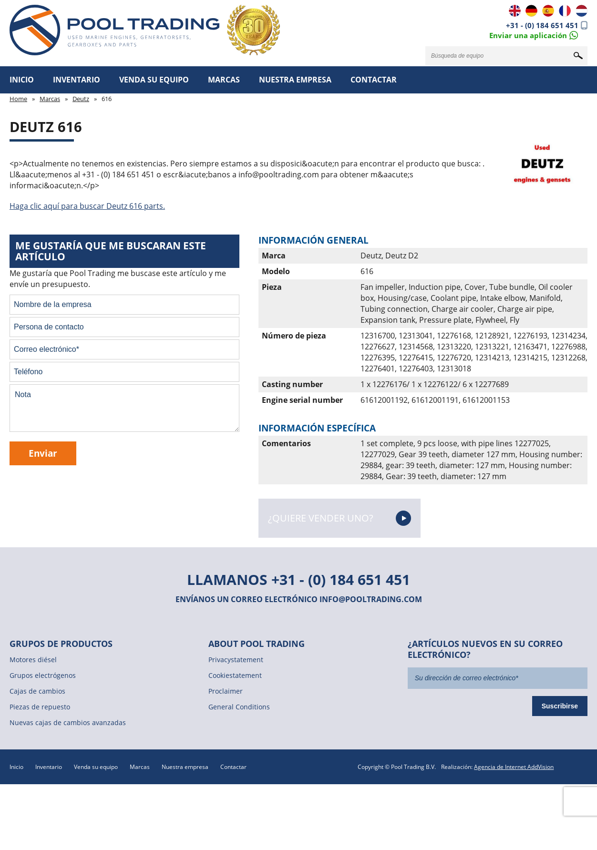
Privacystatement (235, 659)
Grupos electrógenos (43, 675)
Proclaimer (225, 691)
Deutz (80, 98)
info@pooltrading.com (370, 599)
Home (18, 98)
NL (581, 11)
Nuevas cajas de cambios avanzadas (68, 722)
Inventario (76, 79)
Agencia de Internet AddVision (514, 767)
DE (531, 11)
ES (548, 11)
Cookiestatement (235, 675)
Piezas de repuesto (40, 706)
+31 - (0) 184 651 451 (542, 25)
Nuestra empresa (295, 79)
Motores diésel (33, 659)
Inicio (22, 79)
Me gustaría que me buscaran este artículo (110, 251)
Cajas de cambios (37, 691)
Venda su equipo (154, 79)
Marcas (224, 79)
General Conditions (239, 706)
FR (565, 11)
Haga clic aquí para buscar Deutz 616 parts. (87, 206)
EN (515, 11)
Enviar (43, 453)
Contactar (373, 79)
